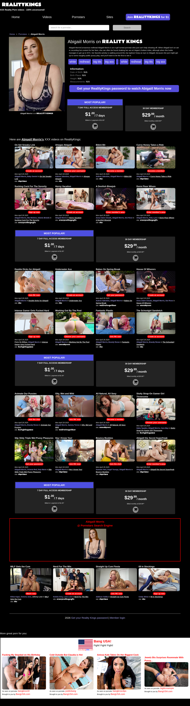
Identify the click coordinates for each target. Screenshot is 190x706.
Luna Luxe (68, 597)
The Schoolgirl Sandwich (149, 310)
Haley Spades (141, 428)
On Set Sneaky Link (25, 145)
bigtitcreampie (167, 688)
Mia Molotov (32, 218)
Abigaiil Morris (20, 176)
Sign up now (34, 212)
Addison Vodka (102, 597)
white (72, 61)
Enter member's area (115, 212)
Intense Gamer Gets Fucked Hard (32, 310)
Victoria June (26, 597)
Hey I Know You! (63, 438)
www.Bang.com (85, 650)
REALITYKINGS (21, 4)
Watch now (31, 594)
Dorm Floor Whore (146, 186)
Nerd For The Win (62, 566)
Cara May (164, 428)
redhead (85, 61)
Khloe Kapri (15, 597)
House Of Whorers (146, 269)
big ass (109, 61)
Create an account (34, 171)
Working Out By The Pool (68, 310)
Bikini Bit (100, 145)
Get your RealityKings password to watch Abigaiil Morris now (124, 88)
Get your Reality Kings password (89, 617)
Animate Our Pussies (26, 393)
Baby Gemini (32, 176)
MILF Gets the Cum (20, 566)
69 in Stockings (147, 566)
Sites (109, 17)
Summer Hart (101, 470)
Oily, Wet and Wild (64, 393)
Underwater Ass (63, 269)
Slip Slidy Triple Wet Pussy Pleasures (34, 438)
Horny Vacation (63, 186)
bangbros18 (24, 691)
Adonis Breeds (44, 218)
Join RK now (34, 295)
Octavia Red (32, 470)
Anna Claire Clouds (103, 218)
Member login (117, 617)
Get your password (115, 295)
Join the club (34, 419)
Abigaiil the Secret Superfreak (152, 438)
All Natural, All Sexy (106, 393)
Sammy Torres (73, 425)
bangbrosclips (119, 691)
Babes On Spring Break (108, 269)
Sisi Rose (128, 218)
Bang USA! (102, 641)
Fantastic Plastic (104, 310)
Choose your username (75, 171)
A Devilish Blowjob (105, 186)
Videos (47, 17)
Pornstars (78, 17)
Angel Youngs (112, 470)
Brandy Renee (114, 342)
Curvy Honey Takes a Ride (150, 145)
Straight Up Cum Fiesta (108, 566)
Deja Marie (42, 470)
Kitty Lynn (153, 218)
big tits (97, 61)
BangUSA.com (23, 694)
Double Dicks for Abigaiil (27, 269)
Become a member (115, 171)
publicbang (70, 691)
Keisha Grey (58, 597)
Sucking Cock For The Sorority (31, 186)
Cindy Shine (143, 597)
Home (16, 17)
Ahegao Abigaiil (63, 145)
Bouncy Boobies (104, 438)
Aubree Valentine (62, 176)
